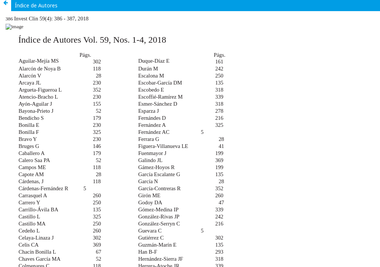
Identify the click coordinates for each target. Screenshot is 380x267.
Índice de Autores (36, 5)
